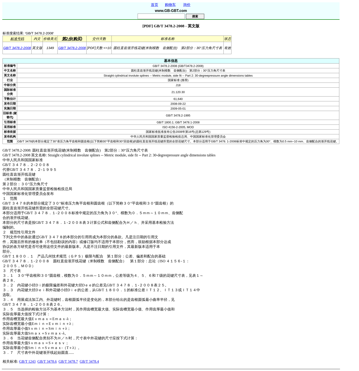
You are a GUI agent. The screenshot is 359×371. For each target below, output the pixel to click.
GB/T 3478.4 (89, 361)
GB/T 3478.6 (47, 361)
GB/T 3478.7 (68, 361)
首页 (154, 5)
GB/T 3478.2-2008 (17, 48)
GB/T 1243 (27, 361)
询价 (186, 5)
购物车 (170, 5)
